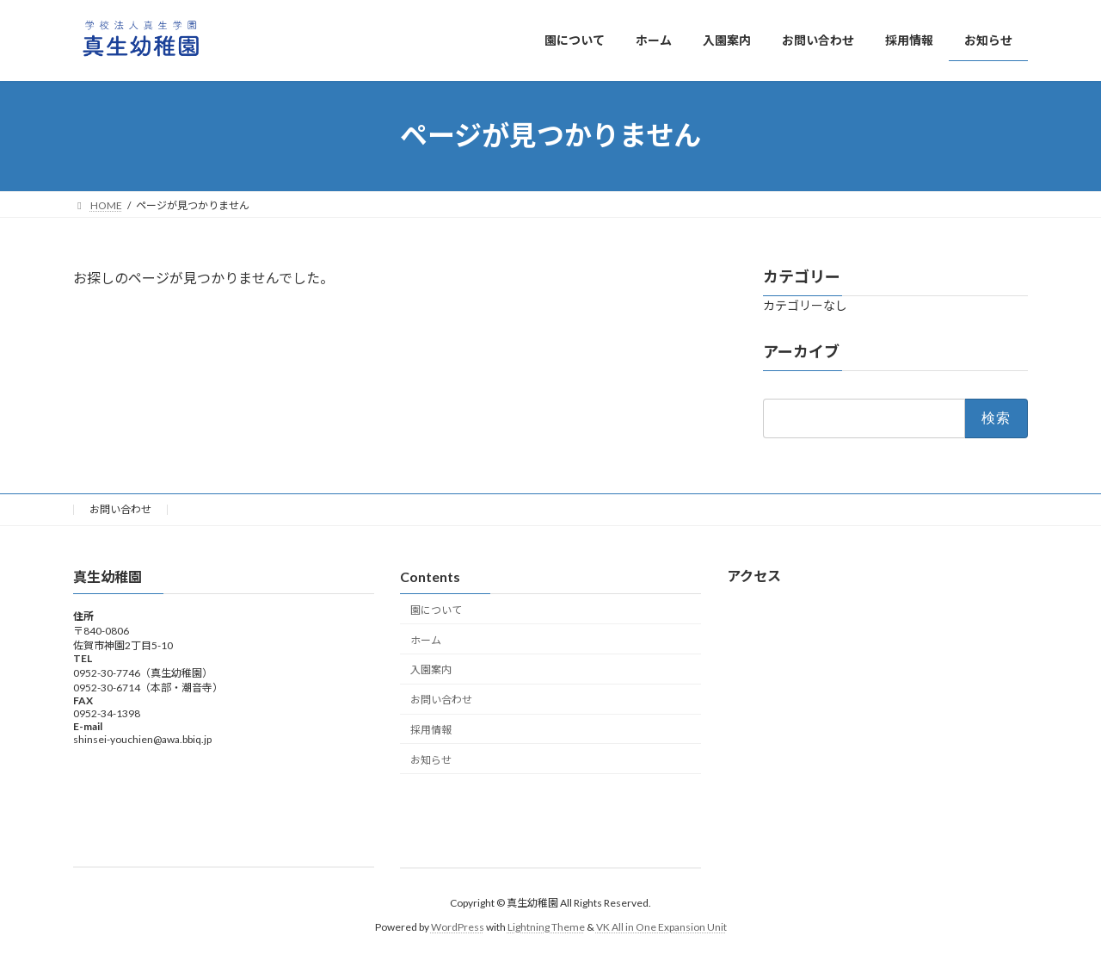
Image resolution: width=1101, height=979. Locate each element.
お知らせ (431, 759)
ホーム (425, 639)
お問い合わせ (120, 509)
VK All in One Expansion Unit (661, 926)
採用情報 (431, 728)
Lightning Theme (546, 926)
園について (436, 609)
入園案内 (431, 669)
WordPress (457, 926)
